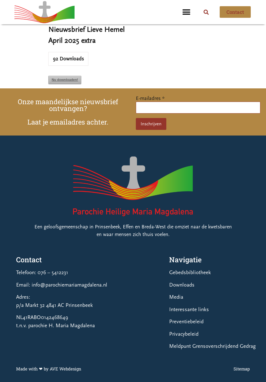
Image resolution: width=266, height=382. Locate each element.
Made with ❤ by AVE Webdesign (48, 369)
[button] (186, 12)
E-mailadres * (150, 98)
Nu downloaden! (65, 80)
